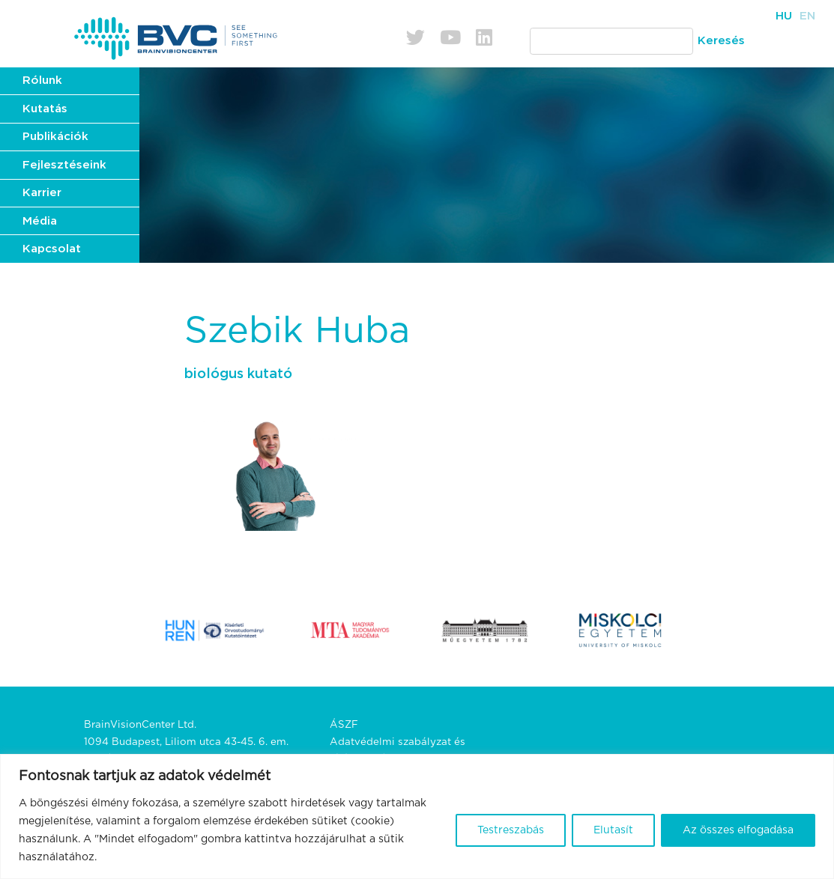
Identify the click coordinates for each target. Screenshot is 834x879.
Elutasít (613, 830)
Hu (784, 16)
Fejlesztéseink (64, 165)
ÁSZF (344, 725)
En (807, 16)
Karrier (41, 192)
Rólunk (42, 80)
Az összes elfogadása (738, 830)
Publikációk (55, 136)
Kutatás (44, 109)
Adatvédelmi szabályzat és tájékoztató (397, 750)
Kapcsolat (51, 249)
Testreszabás (510, 830)
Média (39, 221)
